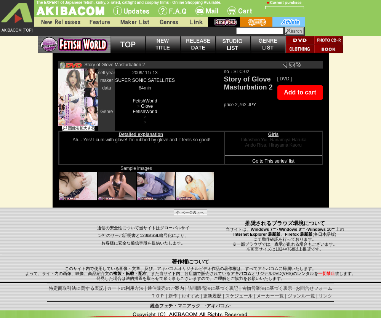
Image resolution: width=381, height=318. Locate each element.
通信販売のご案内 (165, 288)
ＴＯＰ (158, 296)
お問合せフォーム (314, 288)
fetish (224, 22)
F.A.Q (172, 11)
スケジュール (239, 296)
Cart (239, 11)
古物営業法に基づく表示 (267, 288)
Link (195, 22)
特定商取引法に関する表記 (76, 288)
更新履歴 (212, 296)
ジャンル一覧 (301, 296)
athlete (288, 22)
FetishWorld (145, 101)
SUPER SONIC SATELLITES (145, 80)
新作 (173, 296)
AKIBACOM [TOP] (17, 30)
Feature (99, 22)
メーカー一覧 (270, 296)
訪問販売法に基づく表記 (213, 288)
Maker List (134, 22)
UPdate (131, 11)
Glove (147, 106)
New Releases (59, 22)
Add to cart (300, 92)
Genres (168, 22)
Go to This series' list (273, 161)
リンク (325, 296)
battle (256, 22)
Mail (207, 11)
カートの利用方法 (125, 288)
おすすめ (190, 296)
